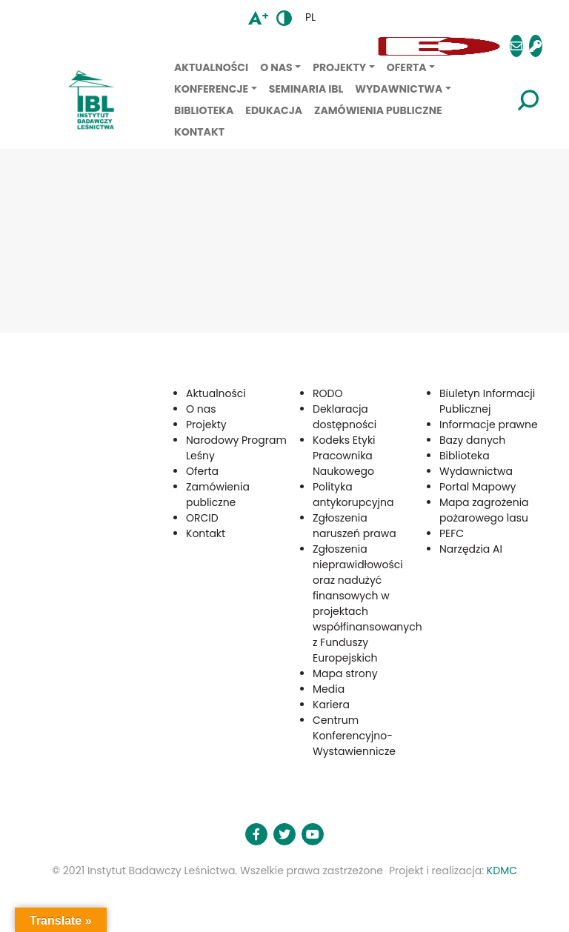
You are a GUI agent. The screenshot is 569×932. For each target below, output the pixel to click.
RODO (327, 393)
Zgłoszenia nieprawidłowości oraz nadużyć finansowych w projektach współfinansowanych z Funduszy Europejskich (367, 603)
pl (310, 17)
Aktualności (211, 67)
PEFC (451, 533)
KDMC (502, 870)
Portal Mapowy (477, 486)
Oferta (407, 67)
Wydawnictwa (398, 88)
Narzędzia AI (470, 549)
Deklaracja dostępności (344, 417)
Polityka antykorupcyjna (353, 494)
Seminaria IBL (306, 88)
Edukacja (273, 110)
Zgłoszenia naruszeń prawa (354, 525)
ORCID (202, 517)
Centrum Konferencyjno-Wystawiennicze (354, 736)
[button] (198, 46)
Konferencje (211, 88)
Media (329, 689)
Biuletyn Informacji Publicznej (487, 401)
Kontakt (199, 131)
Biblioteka (203, 110)
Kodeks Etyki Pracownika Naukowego (344, 456)
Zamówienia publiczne (378, 110)
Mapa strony (345, 673)
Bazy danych (472, 440)
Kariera (331, 704)
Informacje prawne (488, 424)
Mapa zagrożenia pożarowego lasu (484, 510)
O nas (276, 67)
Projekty (339, 67)
